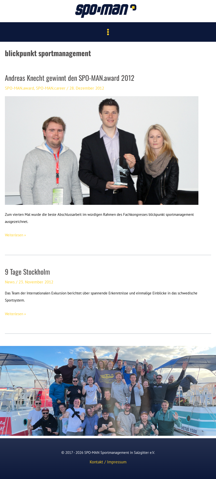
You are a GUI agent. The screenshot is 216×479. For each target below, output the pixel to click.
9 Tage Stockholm (27, 271)
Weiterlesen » (15, 235)
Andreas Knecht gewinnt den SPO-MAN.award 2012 (69, 78)
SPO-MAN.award (19, 88)
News (10, 282)
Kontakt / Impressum (108, 462)
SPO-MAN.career (50, 88)
